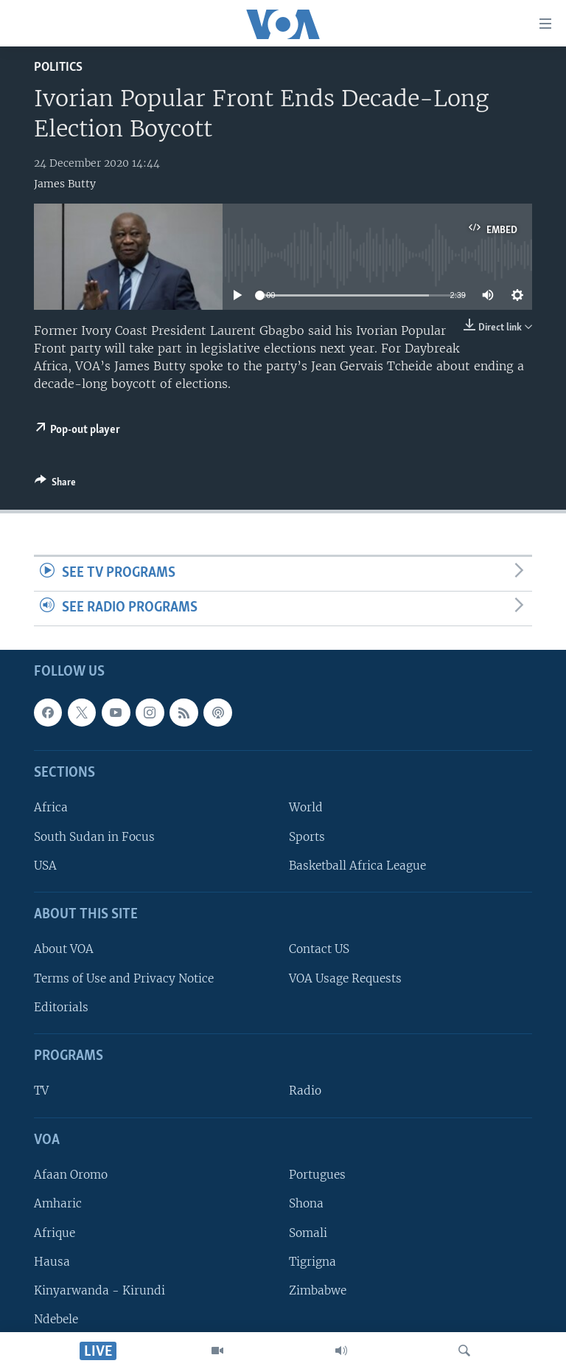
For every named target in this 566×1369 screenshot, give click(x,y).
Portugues (317, 1175)
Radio (305, 1091)
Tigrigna (312, 1261)
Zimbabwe (317, 1290)
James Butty (65, 183)
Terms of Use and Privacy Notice (124, 978)
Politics (58, 67)
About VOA (64, 949)
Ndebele (56, 1319)
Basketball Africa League (357, 866)
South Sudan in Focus (94, 836)
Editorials (61, 1007)
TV (41, 1091)
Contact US (319, 949)
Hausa (52, 1261)
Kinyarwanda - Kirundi (99, 1290)
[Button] (55, 485)
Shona (306, 1203)
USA (45, 866)
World (306, 807)
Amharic (58, 1203)
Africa (51, 807)
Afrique (54, 1232)
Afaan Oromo (71, 1175)
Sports (307, 836)
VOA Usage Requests (345, 978)
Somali (308, 1232)
